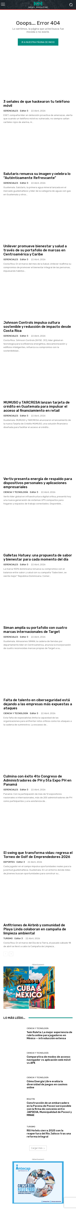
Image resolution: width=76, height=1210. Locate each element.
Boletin (31, 1099)
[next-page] (11, 954)
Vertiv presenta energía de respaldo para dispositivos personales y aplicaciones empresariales (37, 483)
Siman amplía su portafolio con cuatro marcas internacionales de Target (35, 630)
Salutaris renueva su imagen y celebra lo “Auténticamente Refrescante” (37, 176)
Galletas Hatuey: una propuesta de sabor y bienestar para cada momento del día (37, 557)
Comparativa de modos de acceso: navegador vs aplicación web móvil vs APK (49, 1059)
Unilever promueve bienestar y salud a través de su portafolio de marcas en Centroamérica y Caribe (35, 250)
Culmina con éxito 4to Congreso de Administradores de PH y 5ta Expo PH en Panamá (37, 780)
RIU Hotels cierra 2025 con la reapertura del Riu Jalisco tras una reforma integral (49, 1133)
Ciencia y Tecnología (15, 492)
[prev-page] (5, 954)
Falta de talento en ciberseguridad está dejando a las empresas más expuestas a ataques (37, 704)
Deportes (9, 862)
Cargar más (38, 1148)
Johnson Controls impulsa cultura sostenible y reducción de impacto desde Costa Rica (37, 327)
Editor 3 (24, 110)
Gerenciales (10, 111)
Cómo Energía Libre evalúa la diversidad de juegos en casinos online (47, 1084)
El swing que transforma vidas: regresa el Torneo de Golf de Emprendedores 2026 (38, 855)
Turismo (8, 938)
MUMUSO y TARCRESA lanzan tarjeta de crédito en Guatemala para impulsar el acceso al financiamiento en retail (36, 406)
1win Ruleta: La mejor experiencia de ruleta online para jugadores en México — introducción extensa (49, 1035)
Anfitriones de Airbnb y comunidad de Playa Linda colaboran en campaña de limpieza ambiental (34, 929)
